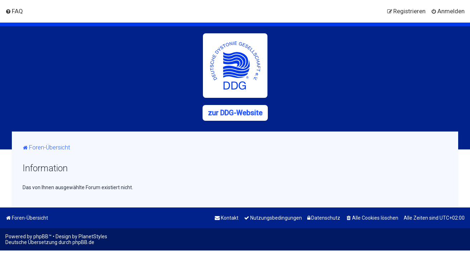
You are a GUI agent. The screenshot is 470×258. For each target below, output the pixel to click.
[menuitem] (14, 11)
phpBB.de (83, 242)
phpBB (40, 236)
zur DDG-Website (235, 113)
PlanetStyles (93, 236)
